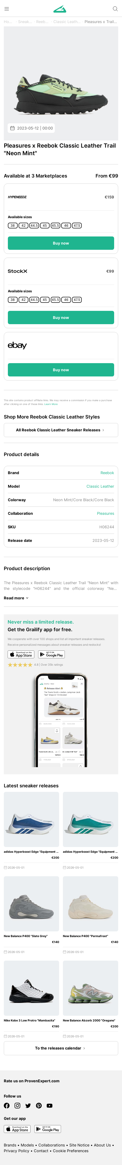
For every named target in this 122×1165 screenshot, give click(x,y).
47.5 (77, 225)
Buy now (61, 243)
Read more (17, 598)
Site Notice (79, 1145)
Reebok (43, 21)
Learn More (51, 404)
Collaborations (51, 1145)
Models (27, 1145)
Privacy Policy (16, 1150)
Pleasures (105, 513)
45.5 (55, 225)
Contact (41, 1150)
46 (66, 225)
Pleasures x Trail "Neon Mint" (101, 21)
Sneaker (25, 21)
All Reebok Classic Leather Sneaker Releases (61, 430)
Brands (10, 1145)
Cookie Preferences (70, 1150)
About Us (102, 1145)
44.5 (34, 225)
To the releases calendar (61, 1048)
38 (12, 225)
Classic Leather (67, 21)
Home (9, 21)
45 (45, 225)
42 (23, 225)
